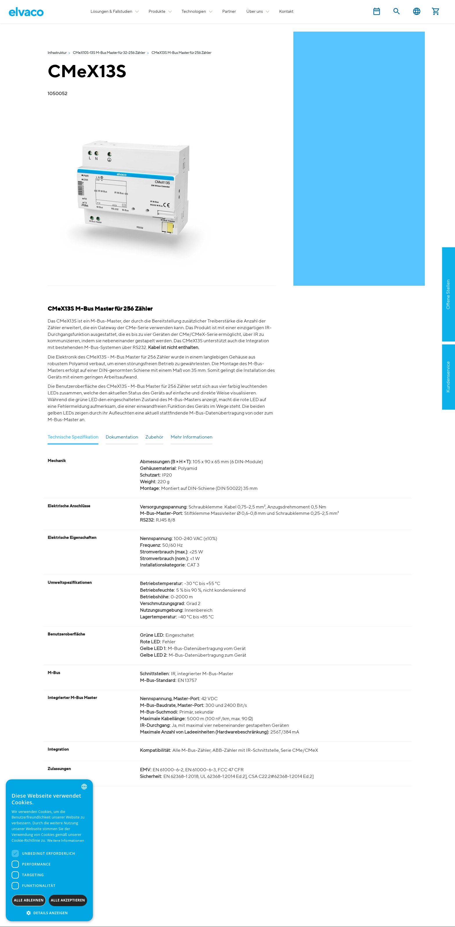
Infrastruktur (57, 53)
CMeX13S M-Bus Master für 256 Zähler (181, 53)
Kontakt (286, 12)
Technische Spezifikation (73, 437)
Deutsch (416, 11)
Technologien (194, 12)
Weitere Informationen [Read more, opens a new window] (65, 841)
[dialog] (49, 850)
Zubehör (154, 437)
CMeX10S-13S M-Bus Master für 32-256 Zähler (109, 53)
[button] (49, 912)
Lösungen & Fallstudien (111, 12)
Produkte (157, 12)
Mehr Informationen (191, 437)
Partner (229, 12)
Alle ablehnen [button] (29, 900)
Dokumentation (122, 437)
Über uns (254, 12)
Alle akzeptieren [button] (68, 900)
